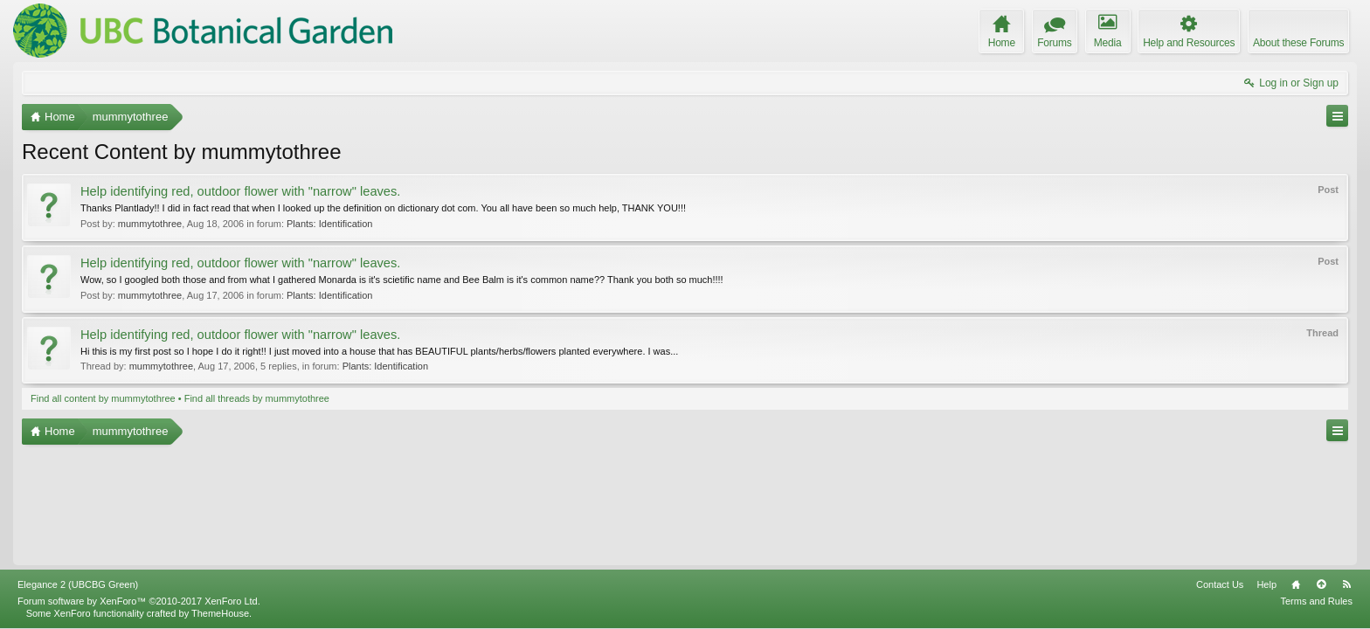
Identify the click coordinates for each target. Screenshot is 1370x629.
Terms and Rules (1316, 601)
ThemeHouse (220, 613)
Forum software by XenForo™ (138, 601)
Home (1296, 584)
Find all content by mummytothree (103, 398)
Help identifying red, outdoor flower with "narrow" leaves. (240, 191)
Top (1321, 584)
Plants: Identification (329, 223)
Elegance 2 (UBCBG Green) (77, 584)
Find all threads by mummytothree (256, 398)
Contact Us (1219, 584)
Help (1266, 584)
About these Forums (1298, 43)
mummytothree (150, 223)
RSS (1346, 584)
